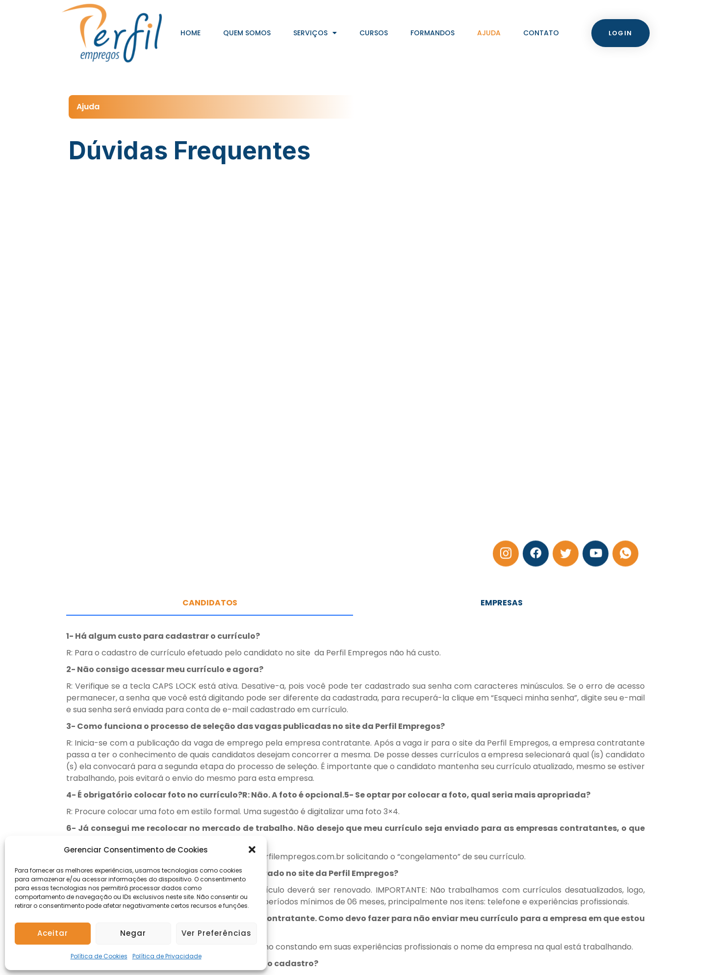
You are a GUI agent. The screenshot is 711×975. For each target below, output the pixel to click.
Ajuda (489, 33)
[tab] (209, 603)
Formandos (432, 33)
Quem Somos (247, 33)
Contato (541, 33)
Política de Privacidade (167, 956)
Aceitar (52, 933)
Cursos (373, 33)
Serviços (315, 33)
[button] (252, 849)
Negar (133, 933)
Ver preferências (216, 933)
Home (190, 33)
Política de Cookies (99, 956)
